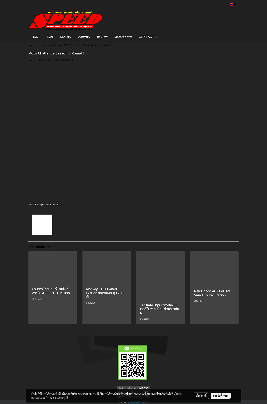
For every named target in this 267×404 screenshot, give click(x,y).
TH (233, 4)
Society (65, 37)
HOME (36, 37)
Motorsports (123, 37)
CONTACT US (149, 37)
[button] (168, 37)
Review (102, 37)
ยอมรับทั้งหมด (220, 395)
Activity (84, 37)
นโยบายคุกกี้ (61, 397)
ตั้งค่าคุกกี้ (201, 395)
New (50, 37)
